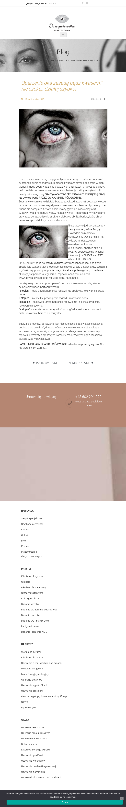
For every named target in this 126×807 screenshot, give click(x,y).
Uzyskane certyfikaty (32, 523)
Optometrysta (28, 707)
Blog (42, 60)
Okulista (25, 581)
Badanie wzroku (30, 604)
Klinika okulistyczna (32, 576)
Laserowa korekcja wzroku (35, 749)
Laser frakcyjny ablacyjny (35, 674)
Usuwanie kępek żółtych (34, 685)
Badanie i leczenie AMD (34, 631)
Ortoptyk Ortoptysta (32, 592)
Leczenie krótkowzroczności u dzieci (41, 777)
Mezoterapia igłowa (32, 668)
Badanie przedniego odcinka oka (39, 609)
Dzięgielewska (32, 60)
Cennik (25, 529)
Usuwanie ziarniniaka (33, 771)
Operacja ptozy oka (31, 679)
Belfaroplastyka (29, 744)
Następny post (81, 362)
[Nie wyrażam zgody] (122, 798)
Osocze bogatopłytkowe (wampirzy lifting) (44, 696)
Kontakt (25, 546)
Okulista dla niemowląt (33, 587)
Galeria (25, 535)
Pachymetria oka (30, 626)
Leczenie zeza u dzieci (33, 727)
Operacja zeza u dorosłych (35, 732)
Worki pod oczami (31, 651)
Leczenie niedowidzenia (34, 738)
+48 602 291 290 (48, 3)
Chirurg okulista (30, 598)
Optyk (24, 701)
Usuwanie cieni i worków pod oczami (41, 663)
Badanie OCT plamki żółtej (35, 620)
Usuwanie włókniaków (33, 760)
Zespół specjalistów (32, 518)
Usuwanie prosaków (32, 690)
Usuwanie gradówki (32, 755)
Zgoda (64, 802)
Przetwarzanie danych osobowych (31, 554)
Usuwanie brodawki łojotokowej (38, 766)
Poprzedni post (45, 362)
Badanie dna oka (30, 615)
